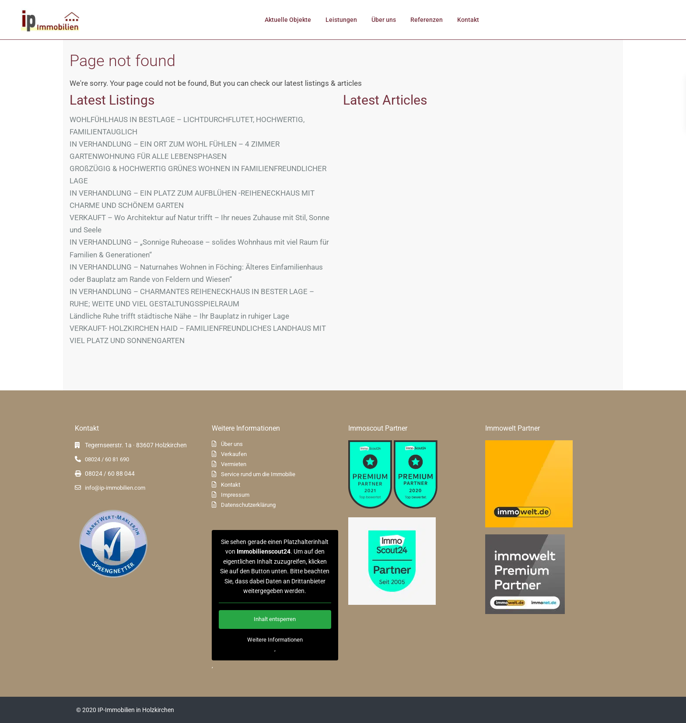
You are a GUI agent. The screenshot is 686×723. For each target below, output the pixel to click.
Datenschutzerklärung (248, 505)
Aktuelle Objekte (288, 19)
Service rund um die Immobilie (258, 474)
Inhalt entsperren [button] (275, 619)
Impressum (235, 494)
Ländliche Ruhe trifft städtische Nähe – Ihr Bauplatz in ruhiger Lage (179, 316)
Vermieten (233, 464)
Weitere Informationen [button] (274, 639)
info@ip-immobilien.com (115, 487)
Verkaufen (234, 454)
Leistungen (341, 19)
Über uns (383, 19)
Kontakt (468, 19)
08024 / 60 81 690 (107, 459)
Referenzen (426, 19)
